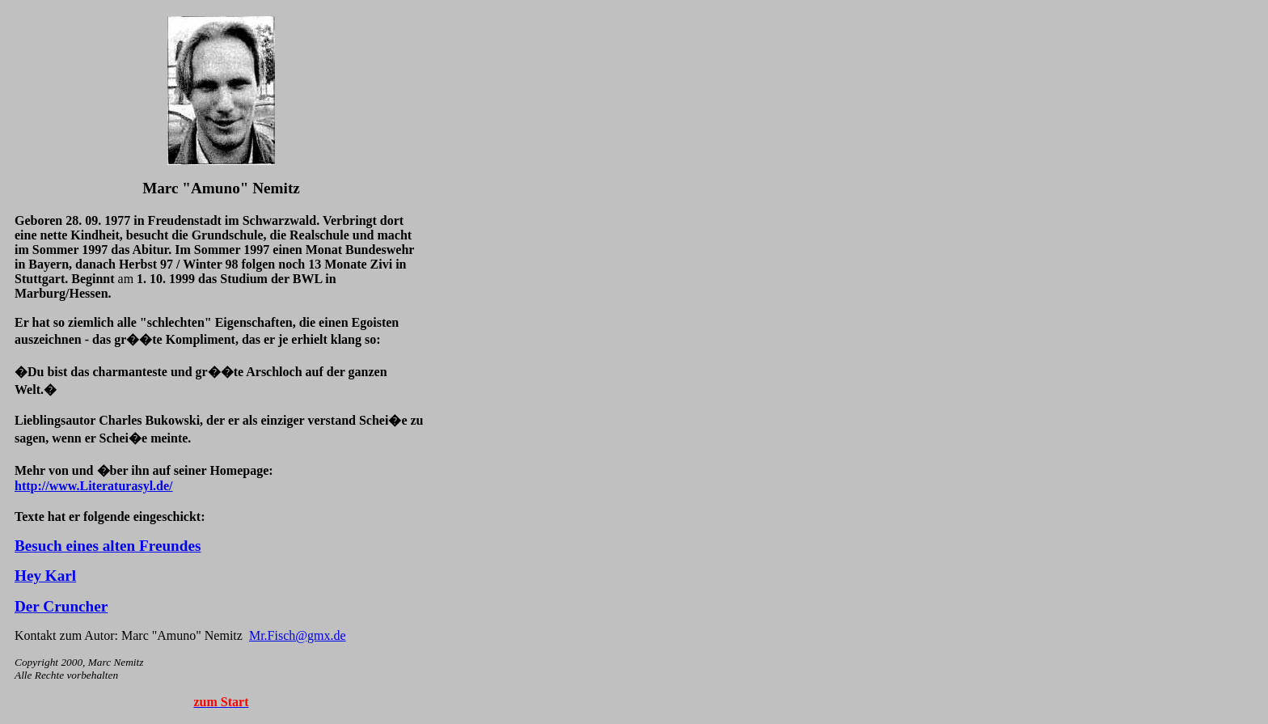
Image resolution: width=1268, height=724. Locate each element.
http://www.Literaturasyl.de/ (94, 486)
